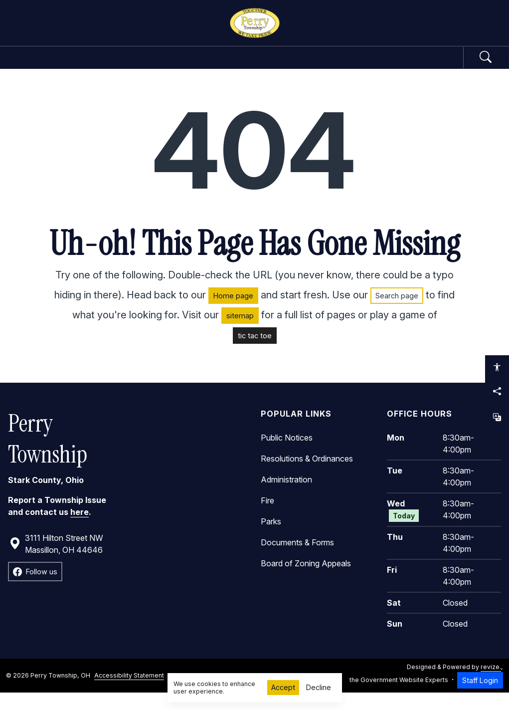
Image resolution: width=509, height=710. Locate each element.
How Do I (391, 66)
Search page (396, 312)
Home (51, 66)
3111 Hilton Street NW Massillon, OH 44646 (56, 561)
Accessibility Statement (129, 692)
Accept (283, 687)
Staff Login (480, 697)
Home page (233, 312)
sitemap (240, 332)
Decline (318, 687)
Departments (215, 66)
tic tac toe (255, 352)
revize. (491, 684)
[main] (254, 398)
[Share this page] (497, 391)
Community (309, 66)
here (79, 529)
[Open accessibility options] (497, 367)
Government (119, 66)
